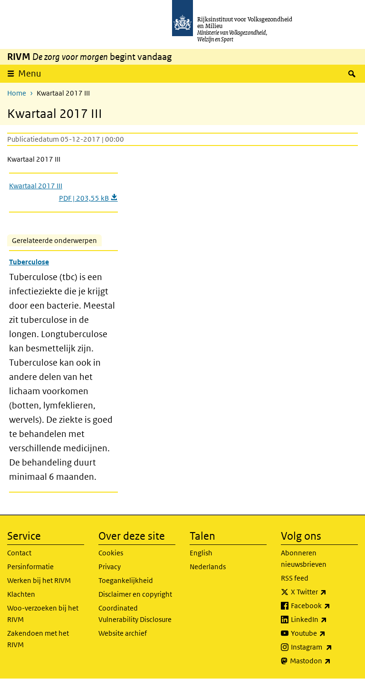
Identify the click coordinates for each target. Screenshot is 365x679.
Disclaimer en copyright (135, 594)
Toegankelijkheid (125, 580)
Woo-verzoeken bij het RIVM (42, 613)
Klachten (21, 594)
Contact (19, 552)
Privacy (109, 566)
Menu (29, 73)
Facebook (324, 605)
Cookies (110, 552)
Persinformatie (30, 566)
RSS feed (294, 577)
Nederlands (208, 566)
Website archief (122, 633)
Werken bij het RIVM (39, 580)
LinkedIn (324, 619)
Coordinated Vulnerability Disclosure (135, 613)
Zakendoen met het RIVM (38, 639)
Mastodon (324, 661)
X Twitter (324, 592)
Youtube (324, 633)
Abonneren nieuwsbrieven (304, 558)
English (201, 552)
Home (16, 92)
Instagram (324, 647)
